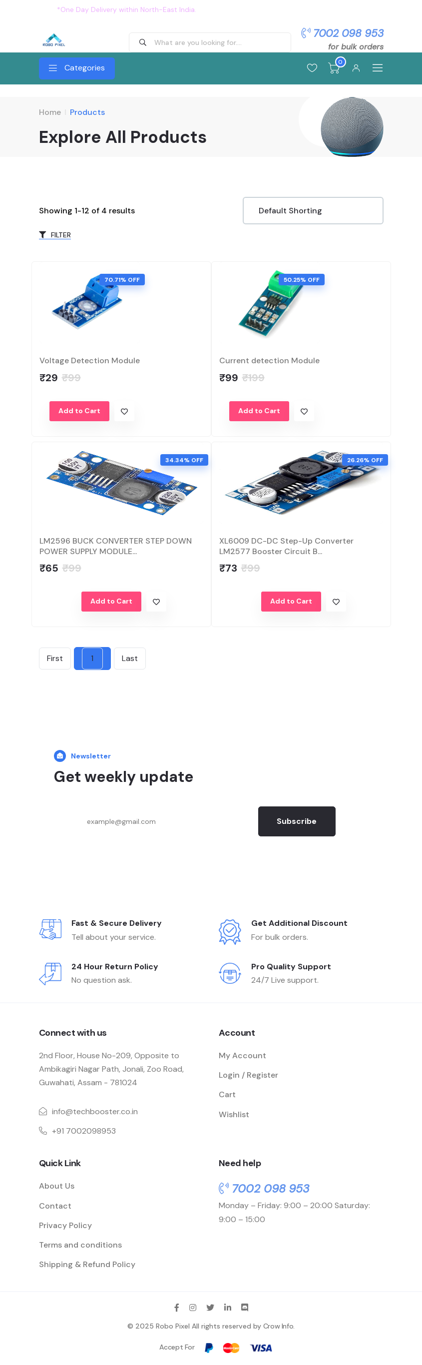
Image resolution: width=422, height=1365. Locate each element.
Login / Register (248, 1074)
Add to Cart (79, 409)
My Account (242, 1054)
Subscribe (297, 820)
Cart (227, 1094)
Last (130, 657)
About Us (56, 1185)
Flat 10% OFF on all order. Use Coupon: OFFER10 (282, 9)
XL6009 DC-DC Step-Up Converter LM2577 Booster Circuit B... (286, 545)
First (55, 657)
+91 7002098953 (84, 1130)
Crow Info (278, 1325)
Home (50, 112)
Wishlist (234, 1113)
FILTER (55, 233)
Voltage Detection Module (89, 359)
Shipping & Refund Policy (87, 1263)
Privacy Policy (65, 1224)
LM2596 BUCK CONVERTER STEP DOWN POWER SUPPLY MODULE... (115, 545)
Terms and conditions (80, 1244)
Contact (55, 1205)
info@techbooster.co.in (95, 1110)
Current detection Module (269, 359)
